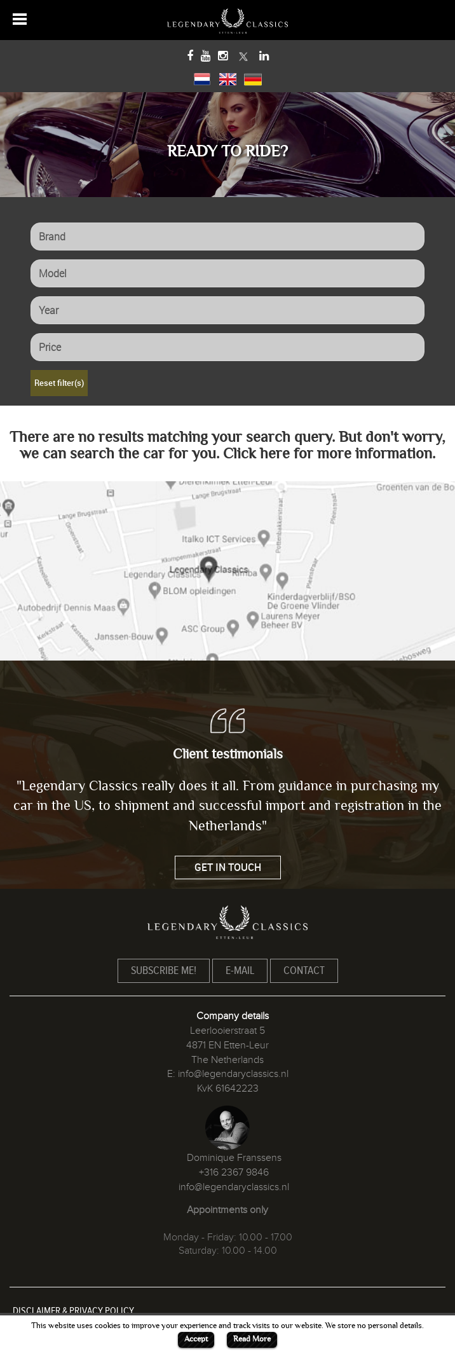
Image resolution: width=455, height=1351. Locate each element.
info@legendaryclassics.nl (233, 1073)
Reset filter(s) (59, 382)
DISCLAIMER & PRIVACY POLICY (73, 1311)
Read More (252, 1338)
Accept (196, 1338)
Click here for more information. (329, 454)
